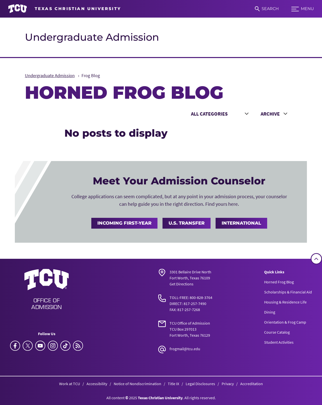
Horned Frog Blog (279, 281)
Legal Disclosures (200, 383)
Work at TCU (69, 383)
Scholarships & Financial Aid (288, 291)
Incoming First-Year (124, 223)
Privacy (228, 383)
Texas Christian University (160, 397)
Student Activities (279, 342)
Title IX (173, 383)
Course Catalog (277, 332)
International (241, 223)
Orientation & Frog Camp (285, 322)
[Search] (267, 9)
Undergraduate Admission (92, 37)
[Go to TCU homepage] (64, 8)
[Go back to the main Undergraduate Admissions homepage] (46, 289)
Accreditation (251, 383)
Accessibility (97, 383)
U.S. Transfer (187, 223)
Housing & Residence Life (285, 302)
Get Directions (181, 283)
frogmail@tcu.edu (185, 348)
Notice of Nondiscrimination (137, 383)
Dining (269, 312)
